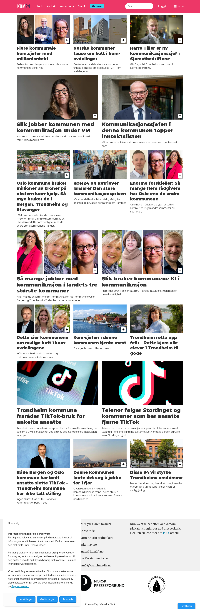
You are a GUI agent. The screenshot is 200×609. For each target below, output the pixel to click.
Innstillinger (186, 606)
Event (81, 6)
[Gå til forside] (24, 6)
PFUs (166, 533)
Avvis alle (68, 599)
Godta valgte (47, 599)
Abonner (96, 6)
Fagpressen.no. (20, 586)
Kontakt (52, 6)
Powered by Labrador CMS (100, 604)
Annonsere (67, 6)
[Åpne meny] (179, 6)
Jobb (40, 6)
